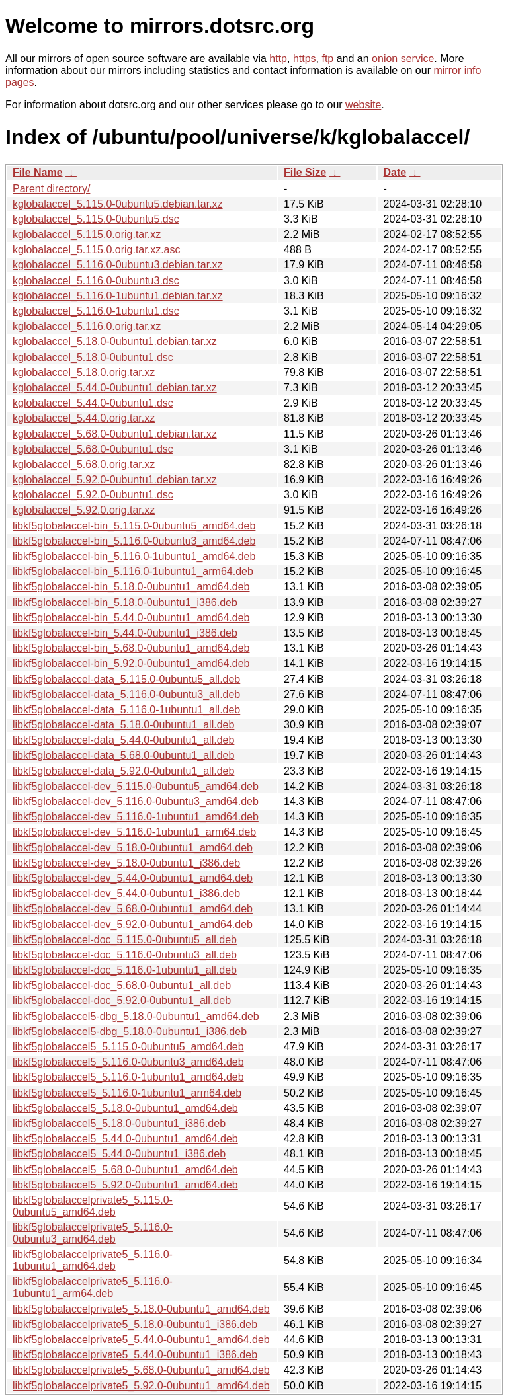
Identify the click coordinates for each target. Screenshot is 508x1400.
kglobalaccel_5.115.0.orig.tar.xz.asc (96, 249)
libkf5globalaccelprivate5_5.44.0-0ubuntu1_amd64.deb (141, 1339)
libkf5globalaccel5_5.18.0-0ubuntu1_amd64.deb (125, 1108)
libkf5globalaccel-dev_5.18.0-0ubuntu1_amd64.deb (133, 847)
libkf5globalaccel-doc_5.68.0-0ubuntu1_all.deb (122, 985)
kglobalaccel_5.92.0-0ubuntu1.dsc (93, 494)
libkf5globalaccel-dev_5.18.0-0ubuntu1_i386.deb (126, 863)
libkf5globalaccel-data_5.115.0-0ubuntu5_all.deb (126, 679)
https (304, 58)
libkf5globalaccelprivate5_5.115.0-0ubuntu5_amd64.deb (93, 1206)
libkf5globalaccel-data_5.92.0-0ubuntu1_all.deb (123, 771)
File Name (38, 172)
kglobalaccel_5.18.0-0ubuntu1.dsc (93, 357)
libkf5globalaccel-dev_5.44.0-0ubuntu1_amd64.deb (133, 878)
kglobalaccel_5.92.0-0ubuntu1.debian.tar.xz (115, 479)
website (363, 104)
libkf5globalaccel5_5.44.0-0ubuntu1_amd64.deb (125, 1138)
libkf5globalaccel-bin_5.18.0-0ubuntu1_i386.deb (125, 602)
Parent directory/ (51, 188)
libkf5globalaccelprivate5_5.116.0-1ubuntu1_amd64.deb (93, 1260)
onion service (403, 58)
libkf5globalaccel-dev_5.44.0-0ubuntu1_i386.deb (126, 893)
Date (394, 172)
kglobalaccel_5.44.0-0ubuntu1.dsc (93, 402)
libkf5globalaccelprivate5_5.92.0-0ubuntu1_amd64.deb (141, 1385)
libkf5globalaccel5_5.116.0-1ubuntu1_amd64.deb (128, 1077)
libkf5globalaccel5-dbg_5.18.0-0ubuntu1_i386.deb (130, 1031)
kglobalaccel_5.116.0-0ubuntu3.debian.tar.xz (118, 264)
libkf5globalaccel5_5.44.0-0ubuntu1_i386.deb (119, 1153)
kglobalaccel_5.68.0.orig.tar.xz (84, 464)
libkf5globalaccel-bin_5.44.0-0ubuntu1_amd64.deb (131, 617)
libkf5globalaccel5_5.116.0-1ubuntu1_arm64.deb (127, 1093)
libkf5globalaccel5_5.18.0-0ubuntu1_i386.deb (119, 1123)
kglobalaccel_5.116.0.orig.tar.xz (87, 326)
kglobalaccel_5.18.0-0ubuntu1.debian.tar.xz (115, 341)
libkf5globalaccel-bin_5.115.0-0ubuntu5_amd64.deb (134, 525)
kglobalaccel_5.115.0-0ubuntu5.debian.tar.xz (118, 204)
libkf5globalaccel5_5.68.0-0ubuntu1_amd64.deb (125, 1169)
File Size (305, 172)
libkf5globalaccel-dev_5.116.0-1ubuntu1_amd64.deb (136, 816)
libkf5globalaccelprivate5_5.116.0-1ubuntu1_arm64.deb (93, 1287)
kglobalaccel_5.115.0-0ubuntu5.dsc (96, 219)
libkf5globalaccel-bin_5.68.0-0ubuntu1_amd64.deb (131, 648)
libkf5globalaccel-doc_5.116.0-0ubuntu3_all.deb (125, 954)
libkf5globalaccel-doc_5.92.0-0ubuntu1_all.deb (122, 1000)
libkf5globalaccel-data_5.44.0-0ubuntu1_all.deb (123, 740)
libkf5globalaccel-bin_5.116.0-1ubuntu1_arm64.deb (133, 571)
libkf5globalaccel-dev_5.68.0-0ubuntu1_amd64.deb (133, 908)
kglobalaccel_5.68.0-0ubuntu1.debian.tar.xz (115, 434)
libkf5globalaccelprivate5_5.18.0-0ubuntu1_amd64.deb (141, 1309)
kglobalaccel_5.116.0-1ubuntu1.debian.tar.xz (118, 295)
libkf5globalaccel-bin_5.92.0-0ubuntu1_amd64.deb (131, 663)
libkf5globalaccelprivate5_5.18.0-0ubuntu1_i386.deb (135, 1324)
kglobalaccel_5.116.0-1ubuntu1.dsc (96, 311)
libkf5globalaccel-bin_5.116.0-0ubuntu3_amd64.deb (134, 541)
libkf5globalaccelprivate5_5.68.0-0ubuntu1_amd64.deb (141, 1370)
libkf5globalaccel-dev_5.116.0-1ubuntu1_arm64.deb (134, 831)
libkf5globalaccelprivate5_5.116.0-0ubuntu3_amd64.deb (93, 1233)
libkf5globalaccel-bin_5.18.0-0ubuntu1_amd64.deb (131, 586)
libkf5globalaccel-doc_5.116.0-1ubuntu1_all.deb (125, 970)
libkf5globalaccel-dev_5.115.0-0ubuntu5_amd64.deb (136, 786)
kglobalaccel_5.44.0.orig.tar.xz (84, 418)
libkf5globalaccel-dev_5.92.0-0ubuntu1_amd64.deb (133, 924)
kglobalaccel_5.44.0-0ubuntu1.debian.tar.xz (115, 387)
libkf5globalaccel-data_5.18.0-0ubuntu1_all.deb (123, 724)
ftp (327, 58)
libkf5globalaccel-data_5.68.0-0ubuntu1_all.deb (123, 755)
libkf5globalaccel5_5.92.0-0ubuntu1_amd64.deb (125, 1184)
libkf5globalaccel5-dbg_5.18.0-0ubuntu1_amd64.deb (136, 1016)
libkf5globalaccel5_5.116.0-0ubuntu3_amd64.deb (128, 1062)
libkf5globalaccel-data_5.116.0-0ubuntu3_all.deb (126, 694)
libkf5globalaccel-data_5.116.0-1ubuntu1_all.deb (126, 709)
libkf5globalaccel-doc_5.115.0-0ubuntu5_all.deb (125, 939)
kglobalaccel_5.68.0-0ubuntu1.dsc (93, 449)
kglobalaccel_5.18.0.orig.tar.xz (84, 372)
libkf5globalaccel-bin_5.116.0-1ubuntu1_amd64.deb (134, 556)
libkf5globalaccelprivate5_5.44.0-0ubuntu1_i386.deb (135, 1354)
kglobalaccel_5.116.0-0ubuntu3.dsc (96, 280)
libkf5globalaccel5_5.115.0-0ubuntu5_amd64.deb (128, 1046)
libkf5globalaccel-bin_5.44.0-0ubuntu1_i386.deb (125, 633)
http (278, 58)
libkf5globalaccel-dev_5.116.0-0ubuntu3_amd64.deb (136, 801)
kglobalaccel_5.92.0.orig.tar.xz (84, 510)
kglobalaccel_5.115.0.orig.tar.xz (87, 234)
